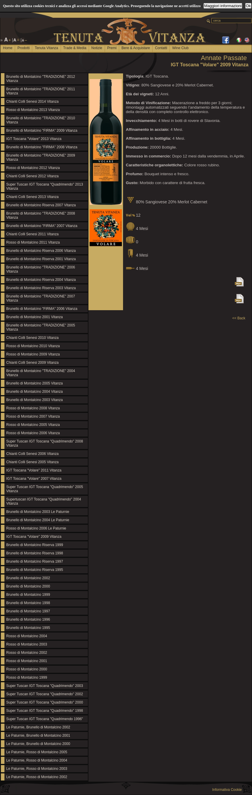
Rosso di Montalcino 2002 (26, 653)
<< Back (238, 318)
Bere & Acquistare (136, 48)
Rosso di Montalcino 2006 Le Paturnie (36, 528)
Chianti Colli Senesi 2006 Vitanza (32, 454)
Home (7, 48)
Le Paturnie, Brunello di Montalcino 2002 (38, 727)
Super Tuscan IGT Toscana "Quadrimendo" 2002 (44, 694)
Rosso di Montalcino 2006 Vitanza (33, 433)
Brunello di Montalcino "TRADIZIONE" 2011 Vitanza (40, 91)
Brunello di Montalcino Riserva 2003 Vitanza (41, 288)
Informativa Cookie (227, 790)
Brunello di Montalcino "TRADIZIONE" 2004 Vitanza (40, 373)
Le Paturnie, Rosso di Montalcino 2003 (36, 769)
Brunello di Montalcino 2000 (28, 586)
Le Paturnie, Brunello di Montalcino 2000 (38, 744)
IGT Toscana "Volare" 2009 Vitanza (34, 537)
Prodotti (23, 48)
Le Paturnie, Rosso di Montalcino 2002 (36, 777)
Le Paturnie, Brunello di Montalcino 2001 (38, 735)
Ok (248, 6)
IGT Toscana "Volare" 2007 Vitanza (34, 479)
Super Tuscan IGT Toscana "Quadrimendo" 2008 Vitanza (44, 443)
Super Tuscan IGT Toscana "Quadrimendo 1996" (44, 719)
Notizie (96, 48)
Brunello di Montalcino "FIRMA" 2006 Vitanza (41, 309)
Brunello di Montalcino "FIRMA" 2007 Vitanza (41, 226)
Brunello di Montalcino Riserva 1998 (34, 553)
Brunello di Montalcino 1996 (28, 619)
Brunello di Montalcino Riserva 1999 (34, 545)
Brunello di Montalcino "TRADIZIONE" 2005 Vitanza (40, 327)
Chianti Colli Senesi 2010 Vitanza (32, 338)
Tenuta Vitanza (46, 48)
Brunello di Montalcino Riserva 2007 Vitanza (41, 205)
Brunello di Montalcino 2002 (28, 578)
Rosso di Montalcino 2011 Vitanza (33, 242)
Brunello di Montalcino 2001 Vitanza (34, 317)
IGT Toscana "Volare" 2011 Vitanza (34, 470)
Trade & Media (74, 48)
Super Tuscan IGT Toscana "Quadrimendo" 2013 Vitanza (44, 186)
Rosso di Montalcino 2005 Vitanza (33, 425)
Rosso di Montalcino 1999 (26, 677)
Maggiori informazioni (223, 6)
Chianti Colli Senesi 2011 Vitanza (32, 234)
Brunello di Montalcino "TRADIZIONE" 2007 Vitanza (40, 298)
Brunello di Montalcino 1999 (28, 595)
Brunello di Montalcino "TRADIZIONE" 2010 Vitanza (40, 120)
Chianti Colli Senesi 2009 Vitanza (32, 363)
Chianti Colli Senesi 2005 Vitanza (32, 462)
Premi (112, 48)
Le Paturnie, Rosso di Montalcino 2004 (36, 760)
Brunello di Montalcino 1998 (28, 603)
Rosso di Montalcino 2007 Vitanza (33, 416)
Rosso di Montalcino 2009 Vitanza (33, 354)
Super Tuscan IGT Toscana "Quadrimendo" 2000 (44, 702)
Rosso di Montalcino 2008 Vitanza (33, 408)
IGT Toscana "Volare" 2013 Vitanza (34, 139)
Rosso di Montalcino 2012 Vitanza (33, 168)
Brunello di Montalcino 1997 (28, 611)
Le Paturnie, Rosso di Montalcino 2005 (36, 752)
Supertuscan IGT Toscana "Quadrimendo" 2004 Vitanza (43, 501)
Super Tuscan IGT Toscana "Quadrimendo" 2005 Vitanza (44, 489)
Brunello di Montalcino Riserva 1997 (34, 561)
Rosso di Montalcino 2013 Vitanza (33, 110)
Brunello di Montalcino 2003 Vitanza (34, 400)
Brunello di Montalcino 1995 (28, 628)
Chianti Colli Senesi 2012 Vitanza (32, 176)
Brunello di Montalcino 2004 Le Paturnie (37, 520)
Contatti (161, 48)
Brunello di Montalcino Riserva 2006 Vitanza (41, 251)
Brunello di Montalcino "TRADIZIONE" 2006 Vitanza (40, 269)
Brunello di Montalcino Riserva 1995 (34, 570)
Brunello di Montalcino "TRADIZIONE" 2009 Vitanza (40, 157)
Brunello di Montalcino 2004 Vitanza (34, 392)
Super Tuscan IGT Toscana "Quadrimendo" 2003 (44, 686)
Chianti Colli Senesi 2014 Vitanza (32, 101)
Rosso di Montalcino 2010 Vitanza (33, 346)
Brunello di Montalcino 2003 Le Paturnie (37, 512)
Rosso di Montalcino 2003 (26, 644)
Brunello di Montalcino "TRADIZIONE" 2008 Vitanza (40, 215)
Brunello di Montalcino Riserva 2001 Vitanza (41, 259)
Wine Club (180, 48)
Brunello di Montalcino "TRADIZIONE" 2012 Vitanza (40, 79)
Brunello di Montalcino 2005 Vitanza (34, 383)
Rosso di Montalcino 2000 (26, 669)
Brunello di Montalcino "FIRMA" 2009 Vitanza (41, 130)
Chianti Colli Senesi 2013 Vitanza (32, 197)
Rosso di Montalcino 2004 (26, 636)
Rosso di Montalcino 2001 (26, 661)
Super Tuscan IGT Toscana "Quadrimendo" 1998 (44, 711)
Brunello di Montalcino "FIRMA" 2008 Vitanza (41, 147)
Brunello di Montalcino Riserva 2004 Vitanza (41, 280)
